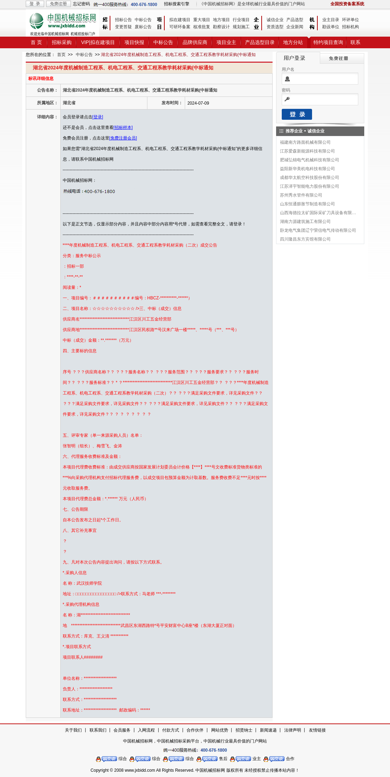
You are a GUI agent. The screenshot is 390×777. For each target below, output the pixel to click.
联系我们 (98, 730)
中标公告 (143, 19)
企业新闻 (294, 26)
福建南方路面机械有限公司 (305, 142)
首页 (61, 54)
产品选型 (294, 19)
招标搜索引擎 (176, 3)
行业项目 (241, 19)
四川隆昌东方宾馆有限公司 (305, 239)
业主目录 (330, 19)
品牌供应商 (195, 42)
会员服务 (122, 730)
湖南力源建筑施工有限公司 (305, 221)
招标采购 (62, 42)
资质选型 (275, 26)
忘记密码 (81, 3)
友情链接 (317, 730)
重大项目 (201, 19)
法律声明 (292, 730)
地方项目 (221, 19)
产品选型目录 (260, 42)
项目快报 (134, 42)
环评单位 (350, 19)
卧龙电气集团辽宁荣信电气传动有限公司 (318, 230)
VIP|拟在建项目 (98, 42)
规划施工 (241, 26)
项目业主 (226, 42)
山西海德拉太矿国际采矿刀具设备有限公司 (318, 212)
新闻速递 (268, 730)
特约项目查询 (328, 42)
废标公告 (143, 26)
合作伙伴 (195, 730)
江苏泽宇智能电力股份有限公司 (309, 186)
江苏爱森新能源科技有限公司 (307, 151)
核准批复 (201, 26)
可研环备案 (179, 26)
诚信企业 (275, 19)
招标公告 (123, 19)
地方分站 (293, 42)
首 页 (36, 42)
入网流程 (146, 730)
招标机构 (350, 26)
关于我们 (73, 730)
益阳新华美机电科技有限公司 (307, 168)
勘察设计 (221, 26)
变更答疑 (123, 26)
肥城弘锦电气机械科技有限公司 (309, 159)
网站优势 (219, 730)
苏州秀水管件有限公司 (301, 195)
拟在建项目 (179, 19)
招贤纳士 (244, 730)
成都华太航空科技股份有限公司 (309, 177)
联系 (355, 42)
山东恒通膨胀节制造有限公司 (307, 203)
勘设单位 (330, 26)
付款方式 (170, 730)
